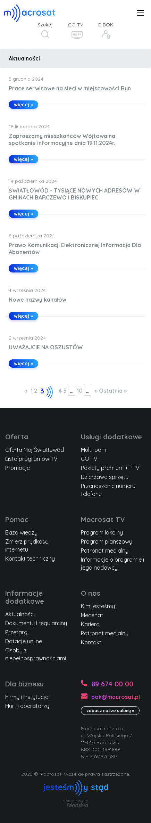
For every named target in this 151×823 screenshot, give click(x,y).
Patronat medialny (104, 550)
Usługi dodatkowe (111, 437)
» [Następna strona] (96, 390)
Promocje (17, 467)
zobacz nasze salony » (110, 710)
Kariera (90, 624)
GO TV (75, 25)
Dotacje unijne (23, 641)
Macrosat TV (103, 519)
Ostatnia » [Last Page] (113, 390)
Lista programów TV (31, 458)
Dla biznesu (24, 684)
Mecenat (92, 615)
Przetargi (16, 632)
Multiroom (93, 449)
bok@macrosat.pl (115, 696)
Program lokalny (102, 532)
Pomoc (16, 519)
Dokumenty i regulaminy (36, 623)
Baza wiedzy (21, 532)
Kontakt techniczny (30, 558)
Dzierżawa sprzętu (104, 476)
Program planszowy (106, 541)
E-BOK (105, 25)
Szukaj (45, 25)
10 (80, 390)
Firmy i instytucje (26, 696)
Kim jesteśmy (98, 606)
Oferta (16, 437)
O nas (90, 593)
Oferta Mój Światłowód (34, 449)
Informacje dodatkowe (24, 597)
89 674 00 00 (112, 684)
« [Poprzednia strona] (25, 390)
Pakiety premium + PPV (110, 467)
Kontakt (91, 642)
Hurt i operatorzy (27, 705)
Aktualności (24, 58)
